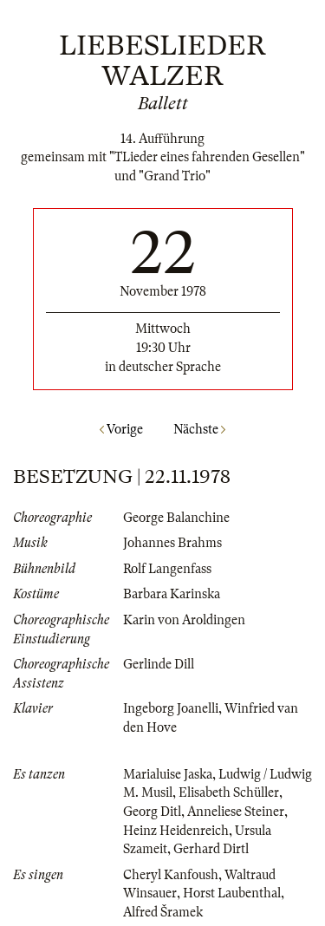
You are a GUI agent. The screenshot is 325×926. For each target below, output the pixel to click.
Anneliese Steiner (235, 811)
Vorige (121, 429)
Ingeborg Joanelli (170, 708)
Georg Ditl (152, 811)
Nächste (199, 429)
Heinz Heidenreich (176, 831)
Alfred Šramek (163, 912)
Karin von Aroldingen (184, 620)
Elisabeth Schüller (229, 792)
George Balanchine (176, 518)
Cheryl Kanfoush (170, 875)
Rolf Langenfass (167, 569)
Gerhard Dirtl (211, 849)
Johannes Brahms (172, 543)
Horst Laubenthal (232, 893)
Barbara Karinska (171, 594)
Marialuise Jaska (167, 774)
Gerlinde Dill (158, 664)
